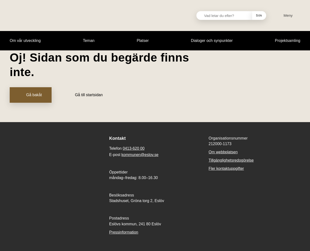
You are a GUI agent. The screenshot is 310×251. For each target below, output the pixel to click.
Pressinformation (123, 232)
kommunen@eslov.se (139, 155)
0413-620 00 (134, 148)
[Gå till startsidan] (85, 95)
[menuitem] (25, 40)
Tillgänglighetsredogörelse (231, 160)
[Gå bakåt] (31, 95)
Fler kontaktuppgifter (226, 168)
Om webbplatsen (223, 152)
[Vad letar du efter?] (227, 15)
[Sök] (259, 15)
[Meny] (285, 15)
